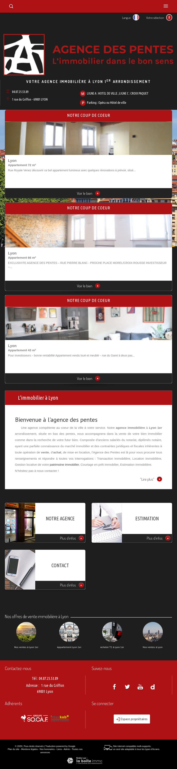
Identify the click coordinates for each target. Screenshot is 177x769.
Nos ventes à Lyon (153, 647)
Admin (67, 749)
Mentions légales (29, 749)
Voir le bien (88, 193)
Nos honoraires (47, 749)
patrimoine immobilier (64, 464)
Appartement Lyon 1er (69, 647)
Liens (59, 749)
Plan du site (13, 749)
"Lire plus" (151, 479)
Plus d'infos (72, 538)
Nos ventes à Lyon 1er (26, 647)
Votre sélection (155, 18)
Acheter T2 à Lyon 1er (112, 647)
